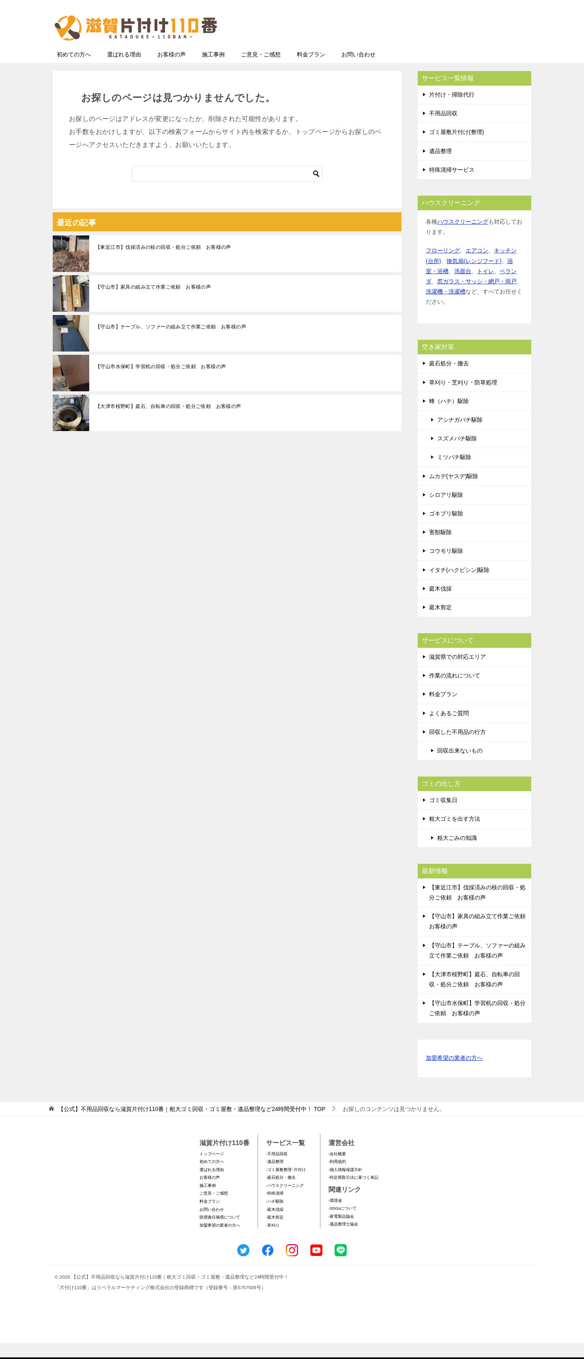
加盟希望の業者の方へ (454, 1074)
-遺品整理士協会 (343, 1240)
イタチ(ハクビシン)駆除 (459, 585)
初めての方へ (74, 70)
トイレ (485, 287)
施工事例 (213, 70)
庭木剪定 (440, 623)
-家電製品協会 (341, 1232)
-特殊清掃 (274, 1209)
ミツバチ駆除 (454, 473)
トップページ (212, 1169)
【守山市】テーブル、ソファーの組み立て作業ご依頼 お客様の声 (170, 342)
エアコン (477, 266)
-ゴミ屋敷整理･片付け (286, 1185)
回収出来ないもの (460, 766)
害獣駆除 (440, 548)
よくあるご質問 (449, 729)
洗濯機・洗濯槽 (446, 307)
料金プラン (311, 70)
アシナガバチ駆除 (460, 435)
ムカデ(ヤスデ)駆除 (453, 492)
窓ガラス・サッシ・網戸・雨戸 (477, 297)
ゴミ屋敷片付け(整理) (456, 148)
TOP (191, 1125)
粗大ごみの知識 (457, 853)
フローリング (443, 266)
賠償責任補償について (220, 1233)
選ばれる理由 (124, 70)
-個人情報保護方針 (345, 1185)
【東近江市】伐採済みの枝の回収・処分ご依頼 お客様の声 (163, 263)
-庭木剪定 (274, 1233)
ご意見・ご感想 (261, 70)
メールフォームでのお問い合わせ (456, 47)
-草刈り (272, 1241)
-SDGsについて (342, 1224)
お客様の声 (171, 70)
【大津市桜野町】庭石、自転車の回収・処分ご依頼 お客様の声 (168, 422)
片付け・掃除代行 (451, 110)
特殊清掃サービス (451, 185)
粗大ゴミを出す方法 (454, 834)
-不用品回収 (277, 1169)
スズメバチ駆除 (457, 454)
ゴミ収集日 (443, 816)
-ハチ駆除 (274, 1217)
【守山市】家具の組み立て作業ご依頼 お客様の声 (153, 303)
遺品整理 (440, 167)
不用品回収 (443, 129)
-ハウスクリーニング (285, 1201)
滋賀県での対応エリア (457, 672)
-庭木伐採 (274, 1225)
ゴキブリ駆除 (446, 529)
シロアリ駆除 (446, 510)
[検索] (227, 189)
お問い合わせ (358, 70)
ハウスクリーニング (462, 237)
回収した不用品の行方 (457, 747)
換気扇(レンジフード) (474, 277)
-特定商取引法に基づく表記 (353, 1193)
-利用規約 (337, 1177)
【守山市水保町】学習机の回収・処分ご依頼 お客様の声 (160, 382)
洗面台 (462, 287)
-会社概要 (337, 1169)
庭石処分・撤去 (449, 379)
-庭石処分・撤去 (281, 1193)
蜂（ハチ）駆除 (449, 417)
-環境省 (335, 1216)
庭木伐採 (440, 604)
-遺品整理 (274, 1177)
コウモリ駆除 (446, 566)
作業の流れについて (454, 691)
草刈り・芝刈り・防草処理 (463, 398)
